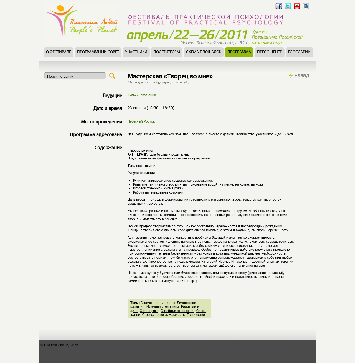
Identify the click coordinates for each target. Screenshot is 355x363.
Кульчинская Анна (142, 95)
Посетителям (166, 52)
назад (302, 75)
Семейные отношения (177, 311)
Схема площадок (203, 52)
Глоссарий (299, 52)
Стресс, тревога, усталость (163, 314)
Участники (136, 52)
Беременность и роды (158, 302)
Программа (239, 52)
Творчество (196, 314)
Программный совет (98, 52)
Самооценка (149, 311)
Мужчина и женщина (162, 306)
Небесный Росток (141, 121)
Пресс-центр (269, 52)
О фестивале (58, 52)
